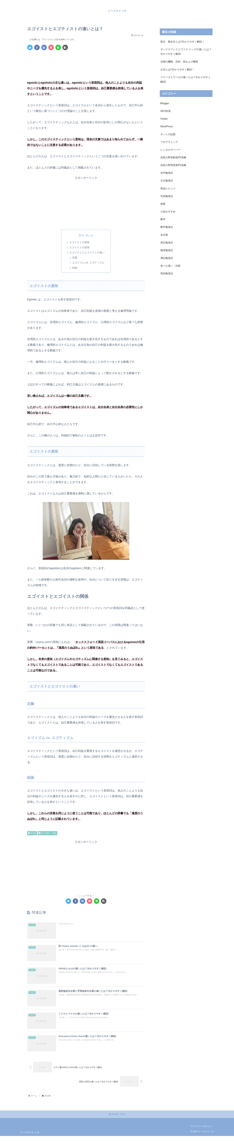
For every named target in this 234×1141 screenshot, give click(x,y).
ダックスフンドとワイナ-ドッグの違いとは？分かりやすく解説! (185, 51)
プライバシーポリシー (201, 1131)
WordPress (166, 126)
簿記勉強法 (166, 257)
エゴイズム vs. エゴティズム (88, 262)
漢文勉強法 (166, 242)
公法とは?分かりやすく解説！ (177, 69)
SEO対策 (165, 111)
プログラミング (169, 142)
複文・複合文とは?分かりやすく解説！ (182, 41)
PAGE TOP (117, 1119)
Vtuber (164, 118)
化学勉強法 (166, 172)
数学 (162, 219)
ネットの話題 (167, 134)
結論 (74, 267)
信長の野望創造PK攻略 (173, 157)
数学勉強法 (166, 226)
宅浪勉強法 (166, 196)
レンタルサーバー (170, 149)
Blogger (164, 103)
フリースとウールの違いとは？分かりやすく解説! (185, 79)
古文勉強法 (166, 180)
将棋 (162, 203)
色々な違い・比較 (47, 833)
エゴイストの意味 (79, 242)
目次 (81, 235)
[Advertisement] (86, 61)
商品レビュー (167, 188)
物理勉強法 (166, 250)
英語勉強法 (166, 273)
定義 (74, 257)
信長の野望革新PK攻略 (173, 165)
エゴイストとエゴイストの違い (86, 252)
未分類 (32, 833)
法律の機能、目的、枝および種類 (179, 61)
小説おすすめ (167, 211)
